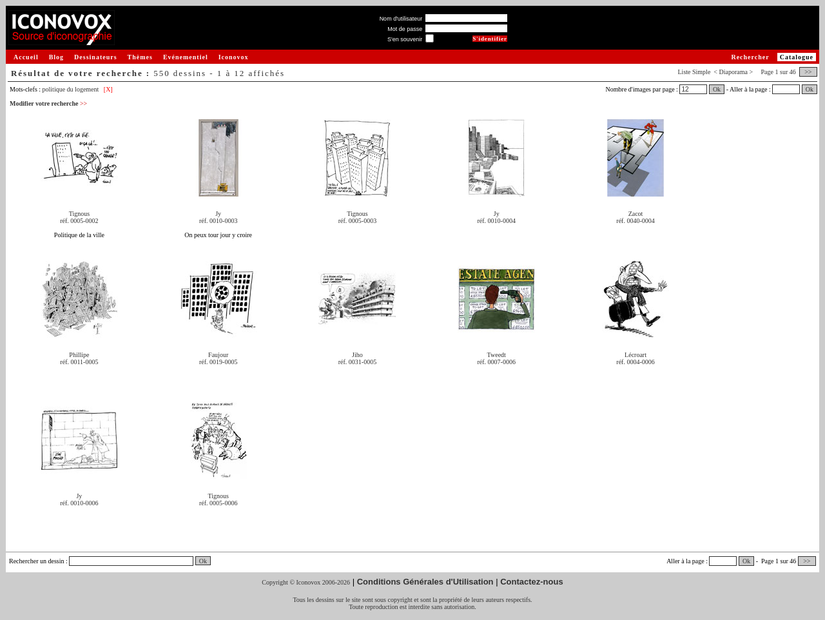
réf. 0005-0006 (218, 503)
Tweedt (496, 354)
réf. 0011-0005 (79, 361)
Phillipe (79, 354)
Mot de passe (404, 29)
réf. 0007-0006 (497, 361)
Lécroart (635, 354)
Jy (218, 213)
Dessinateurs (95, 57)
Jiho (357, 354)
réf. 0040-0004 (635, 220)
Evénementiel (185, 57)
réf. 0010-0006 (79, 503)
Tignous (79, 213)
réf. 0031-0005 (357, 361)
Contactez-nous (531, 581)
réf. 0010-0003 (218, 220)
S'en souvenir (404, 39)
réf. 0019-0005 (218, 361)
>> (808, 71)
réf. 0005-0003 (357, 220)
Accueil (26, 57)
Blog (56, 57)
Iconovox (233, 57)
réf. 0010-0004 (497, 220)
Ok (717, 89)
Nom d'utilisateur (401, 18)
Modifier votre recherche (48, 103)
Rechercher (750, 57)
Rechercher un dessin (36, 561)
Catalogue (796, 57)
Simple (701, 71)
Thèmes (140, 57)
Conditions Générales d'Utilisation (425, 581)
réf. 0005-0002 (79, 220)
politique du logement (71, 89)
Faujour (218, 354)
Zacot (635, 213)
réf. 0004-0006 (635, 361)
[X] (108, 89)
